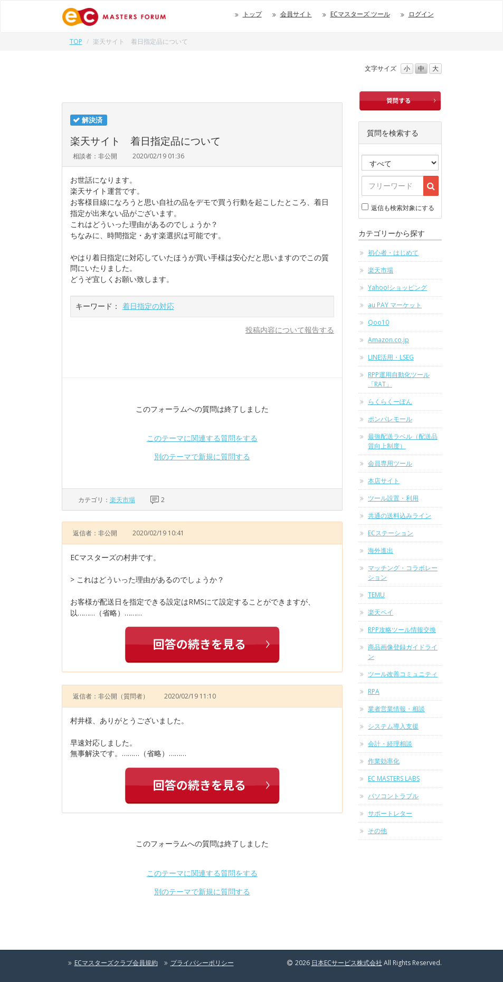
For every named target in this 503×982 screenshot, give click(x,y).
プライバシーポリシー (202, 962)
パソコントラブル (393, 795)
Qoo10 (378, 322)
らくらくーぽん (390, 401)
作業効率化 (384, 761)
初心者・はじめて (393, 252)
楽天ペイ (380, 612)
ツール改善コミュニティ (403, 673)
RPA (373, 691)
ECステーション (390, 532)
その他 (377, 830)
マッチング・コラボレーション (403, 572)
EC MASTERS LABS (394, 778)
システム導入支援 (393, 726)
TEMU (376, 594)
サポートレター (390, 813)
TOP (76, 41)
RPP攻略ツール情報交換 (402, 629)
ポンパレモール (390, 418)
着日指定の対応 (148, 306)
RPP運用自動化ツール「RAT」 (399, 379)
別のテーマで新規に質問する (202, 456)
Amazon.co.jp (388, 339)
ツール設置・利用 (393, 498)
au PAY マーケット (395, 304)
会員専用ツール (390, 463)
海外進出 (380, 550)
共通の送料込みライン (399, 515)
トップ (252, 14)
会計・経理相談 (390, 743)
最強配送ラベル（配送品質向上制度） (403, 441)
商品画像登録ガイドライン (403, 652)
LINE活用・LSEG (391, 357)
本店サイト (384, 480)
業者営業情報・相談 (396, 708)
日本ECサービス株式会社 (346, 962)
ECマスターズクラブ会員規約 (116, 962)
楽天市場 (122, 499)
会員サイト (296, 14)
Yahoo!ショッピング (397, 287)
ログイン (421, 14)
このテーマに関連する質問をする (202, 438)
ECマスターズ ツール (360, 14)
